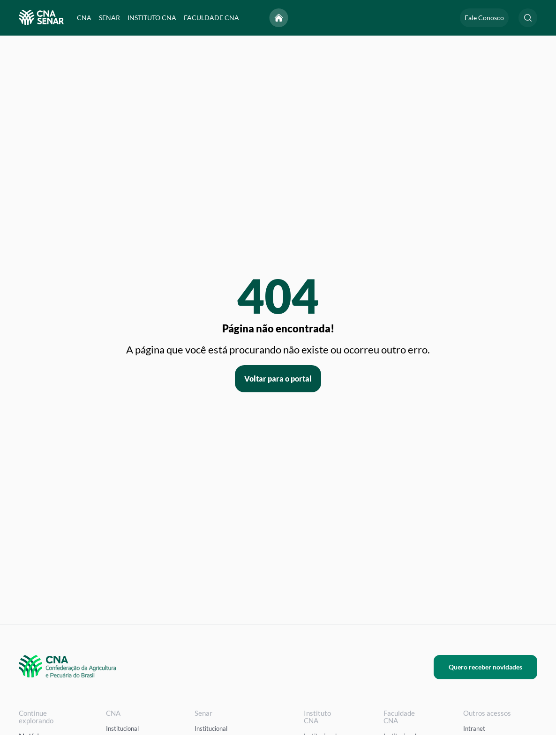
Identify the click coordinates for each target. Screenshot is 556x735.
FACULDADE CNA (211, 18)
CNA (84, 18)
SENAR (109, 18)
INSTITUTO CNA (152, 18)
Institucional (122, 728)
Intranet (474, 728)
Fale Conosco (484, 18)
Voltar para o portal (278, 378)
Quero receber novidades (485, 667)
